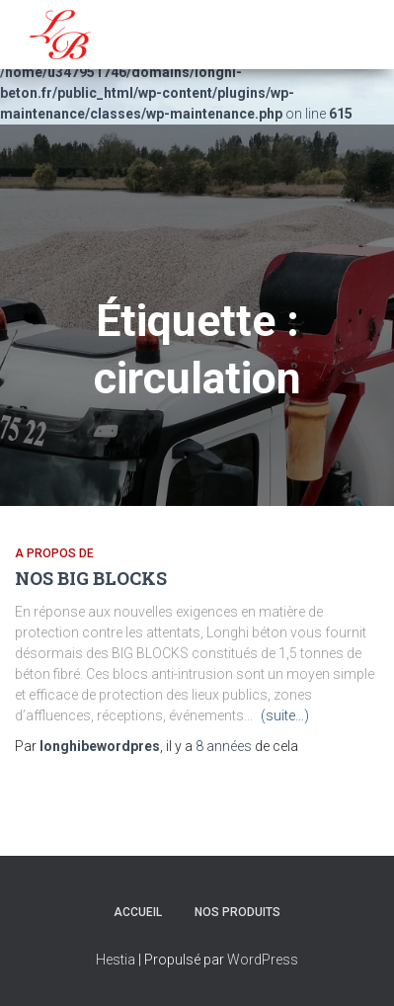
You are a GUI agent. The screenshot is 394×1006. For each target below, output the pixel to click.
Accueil (138, 912)
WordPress (262, 959)
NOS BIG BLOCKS (91, 578)
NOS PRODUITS (237, 912)
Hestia (115, 959)
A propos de (54, 553)
